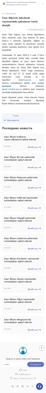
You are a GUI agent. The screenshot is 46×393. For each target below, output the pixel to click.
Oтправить (35, 364)
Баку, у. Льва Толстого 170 (24, 378)
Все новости (11, 120)
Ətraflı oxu (34, 147)
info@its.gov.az (24, 374)
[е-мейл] (23, 364)
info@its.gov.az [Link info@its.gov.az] (15, 89)
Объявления (11, 13)
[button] (23, 3)
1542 (25, 370)
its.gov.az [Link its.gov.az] (27, 80)
